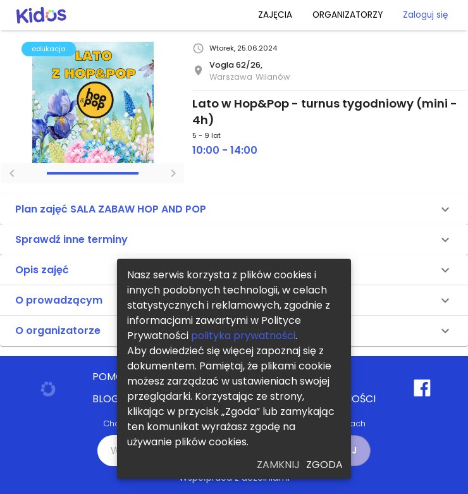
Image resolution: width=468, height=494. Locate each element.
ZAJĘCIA (275, 15)
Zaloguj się (425, 15)
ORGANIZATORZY (347, 15)
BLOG (106, 399)
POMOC (112, 377)
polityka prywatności (243, 335)
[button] (234, 209)
